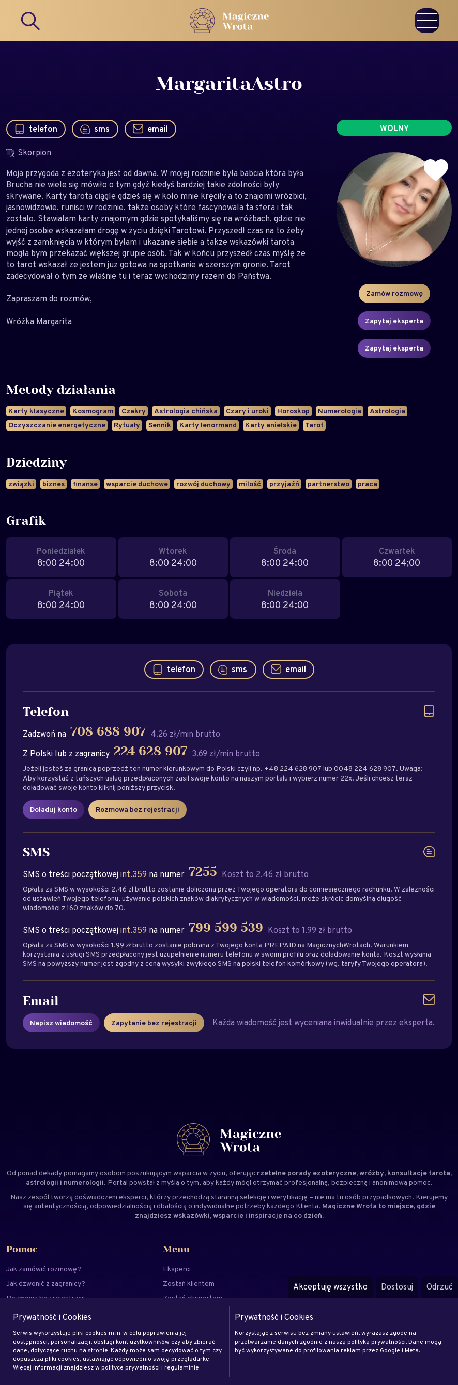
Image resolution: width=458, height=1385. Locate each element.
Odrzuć (439, 1286)
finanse (85, 483)
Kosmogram (92, 411)
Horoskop (293, 411)
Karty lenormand (208, 424)
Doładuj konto (53, 809)
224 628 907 (150, 751)
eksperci (132, 1196)
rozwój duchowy (203, 483)
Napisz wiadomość (61, 1022)
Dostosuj (397, 1286)
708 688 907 (108, 732)
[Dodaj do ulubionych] (436, 170)
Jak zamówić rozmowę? (43, 1268)
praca (367, 483)
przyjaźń (284, 483)
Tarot (314, 424)
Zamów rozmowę (394, 293)
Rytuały (127, 424)
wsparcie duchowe (137, 483)
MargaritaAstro (229, 84)
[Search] (31, 20)
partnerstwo (328, 483)
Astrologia (387, 411)
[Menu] (427, 20)
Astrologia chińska (186, 411)
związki (21, 483)
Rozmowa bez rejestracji (137, 809)
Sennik (159, 424)
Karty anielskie (271, 424)
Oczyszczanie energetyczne (56, 424)
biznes (53, 483)
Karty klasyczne (36, 411)
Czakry (133, 411)
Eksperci (177, 1268)
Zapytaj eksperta (394, 320)
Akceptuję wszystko (330, 1286)
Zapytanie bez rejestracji (154, 1022)
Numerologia (339, 411)
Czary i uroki (247, 411)
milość (250, 483)
